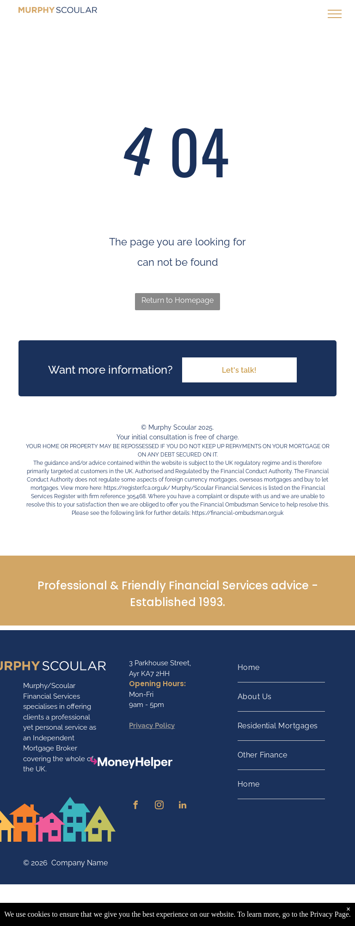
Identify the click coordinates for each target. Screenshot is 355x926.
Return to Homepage (177, 300)
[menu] (335, 14)
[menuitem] (281, 667)
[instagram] (159, 806)
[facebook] (135, 806)
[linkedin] (182, 806)
